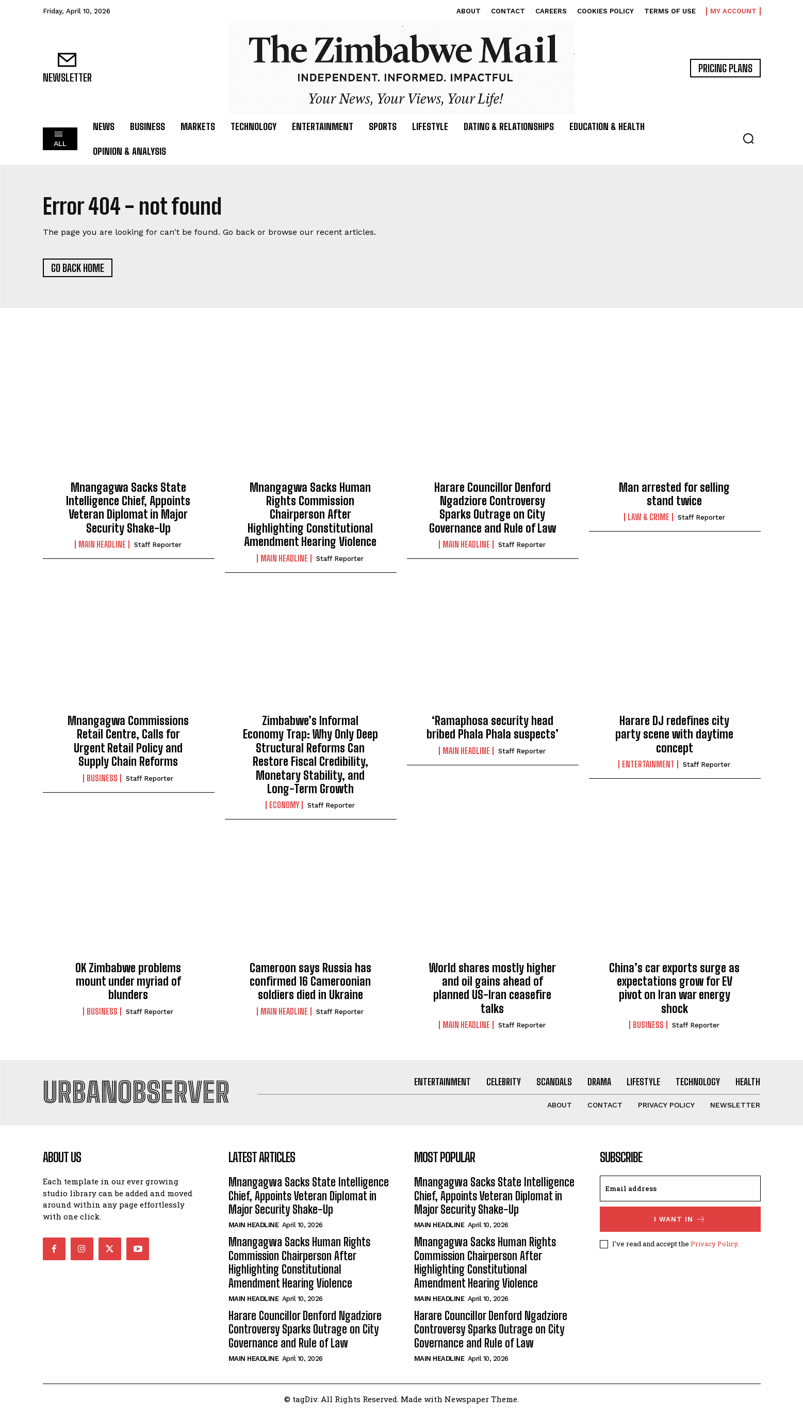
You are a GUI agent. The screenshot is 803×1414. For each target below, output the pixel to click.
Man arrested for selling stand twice (674, 494)
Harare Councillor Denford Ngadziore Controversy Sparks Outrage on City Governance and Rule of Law (492, 507)
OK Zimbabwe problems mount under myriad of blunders (128, 981)
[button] (748, 138)
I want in (680, 1219)
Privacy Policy (714, 1243)
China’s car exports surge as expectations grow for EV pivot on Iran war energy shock (674, 988)
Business (102, 778)
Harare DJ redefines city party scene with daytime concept (674, 734)
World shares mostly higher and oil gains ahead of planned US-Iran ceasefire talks (492, 988)
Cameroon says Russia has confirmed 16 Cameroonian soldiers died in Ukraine (310, 981)
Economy (284, 805)
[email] (680, 1188)
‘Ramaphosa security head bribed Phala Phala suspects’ (493, 727)
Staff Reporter (158, 545)
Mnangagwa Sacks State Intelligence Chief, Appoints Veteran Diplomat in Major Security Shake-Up (128, 507)
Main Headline (102, 544)
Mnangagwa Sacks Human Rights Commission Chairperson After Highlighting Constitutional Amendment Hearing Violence (310, 514)
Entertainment (648, 764)
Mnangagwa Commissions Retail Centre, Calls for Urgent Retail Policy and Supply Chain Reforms (128, 741)
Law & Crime (648, 517)
